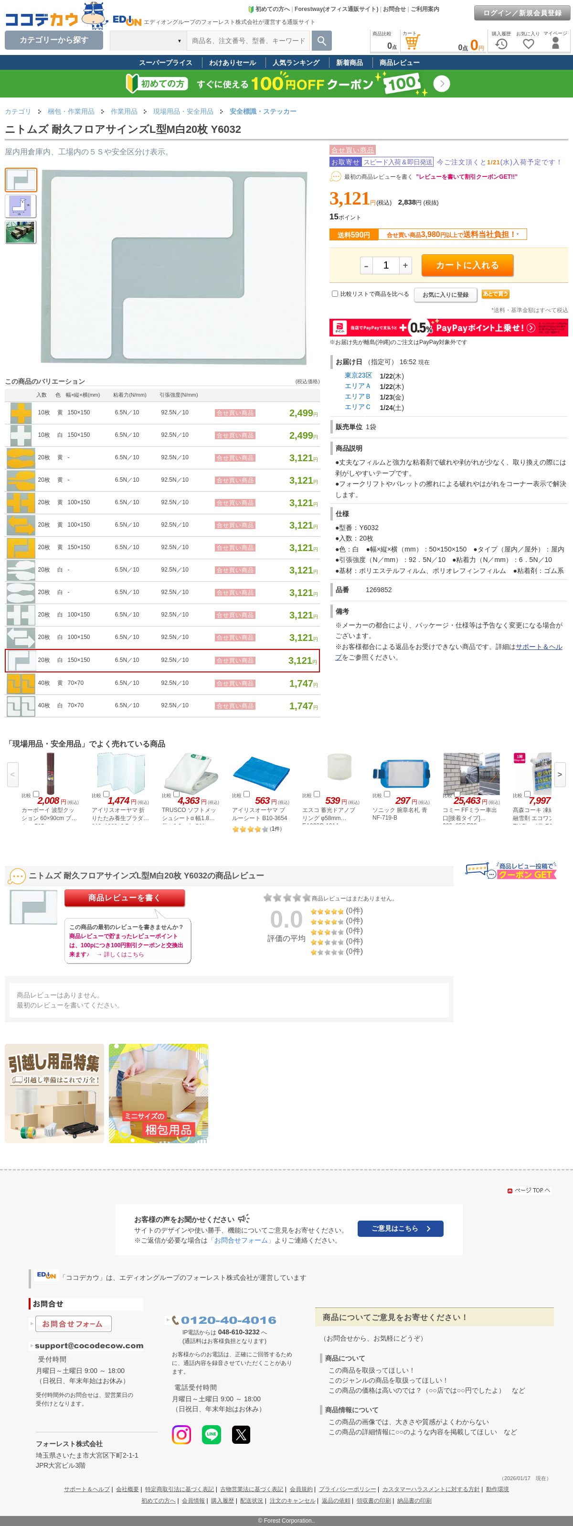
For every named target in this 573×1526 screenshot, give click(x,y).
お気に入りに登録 (445, 295)
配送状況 (251, 1500)
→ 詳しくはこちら (120, 954)
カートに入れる (467, 265)
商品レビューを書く (124, 898)
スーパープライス (165, 62)
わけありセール (232, 62)
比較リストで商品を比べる (374, 294)
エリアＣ (358, 407)
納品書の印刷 (414, 1500)
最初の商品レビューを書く (378, 176)
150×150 (78, 412)
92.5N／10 (175, 412)
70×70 (75, 683)
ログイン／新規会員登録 (522, 13)
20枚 (44, 457)
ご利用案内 (425, 9)
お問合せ (394, 9)
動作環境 (497, 1489)
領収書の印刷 (374, 1500)
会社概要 (127, 1489)
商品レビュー (400, 62)
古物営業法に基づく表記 (251, 1489)
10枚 (44, 412)
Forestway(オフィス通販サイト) (336, 9)
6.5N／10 (127, 412)
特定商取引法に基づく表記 (179, 1489)
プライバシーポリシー (347, 1489)
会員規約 (301, 1489)
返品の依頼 (336, 1500)
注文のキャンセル (293, 1500)
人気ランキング (296, 62)
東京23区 (358, 375)
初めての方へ (269, 9)
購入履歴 (222, 1500)
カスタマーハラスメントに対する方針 (431, 1489)
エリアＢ (358, 396)
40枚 (44, 683)
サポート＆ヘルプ (87, 1489)
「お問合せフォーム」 (241, 1240)
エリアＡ (358, 386)
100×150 (78, 502)
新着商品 (349, 62)
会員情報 (193, 1500)
